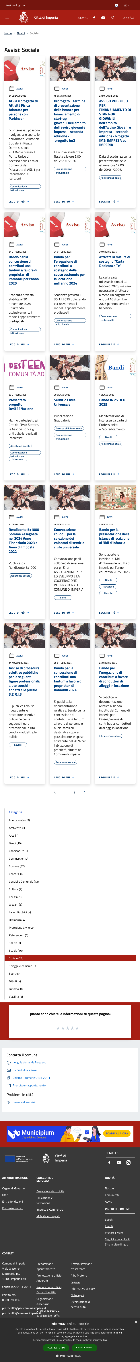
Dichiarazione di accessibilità (80, 1304)
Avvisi (16, 88)
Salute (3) (15, 943)
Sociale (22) (16, 958)
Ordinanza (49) (18, 920)
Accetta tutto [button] (56, 1347)
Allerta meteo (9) (19, 820)
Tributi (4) (15, 981)
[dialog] (70, 1340)
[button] (70, 1356)
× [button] (136, 1322)
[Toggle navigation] (7, 17)
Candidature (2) (18, 851)
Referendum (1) (18, 935)
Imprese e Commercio (49, 1209)
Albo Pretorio (79, 1275)
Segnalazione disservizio (44, 1301)
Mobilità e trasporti (48, 1216)
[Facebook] (92, 17)
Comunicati (112, 1195)
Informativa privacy (83, 1288)
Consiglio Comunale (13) (24, 881)
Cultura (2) (15, 889)
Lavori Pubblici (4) (20, 912)
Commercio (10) (18, 858)
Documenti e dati (12, 1208)
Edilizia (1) (15, 897)
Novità (21, 33)
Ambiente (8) (17, 828)
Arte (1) (13, 835)
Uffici (5, 1195)
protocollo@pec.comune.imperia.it (24, 1308)
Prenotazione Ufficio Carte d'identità (48, 1289)
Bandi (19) (15, 843)
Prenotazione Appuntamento (45, 1266)
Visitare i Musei (114, 1233)
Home (8, 33)
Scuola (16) (16, 950)
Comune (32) (17, 866)
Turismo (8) (16, 989)
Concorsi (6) (16, 874)
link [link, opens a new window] (105, 1340)
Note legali (77, 1295)
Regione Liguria (15, 5)
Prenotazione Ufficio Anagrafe (48, 1278)
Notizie (109, 1188)
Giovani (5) (15, 904)
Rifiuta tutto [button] (84, 1347)
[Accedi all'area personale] (116, 5)
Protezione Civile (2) (21, 927)
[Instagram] (110, 17)
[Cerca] (132, 17)
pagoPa (75, 1282)
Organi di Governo (13, 1188)
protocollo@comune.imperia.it (21, 1313)
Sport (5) (14, 973)
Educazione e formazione (44, 1200)
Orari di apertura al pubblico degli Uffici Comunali (48, 1315)
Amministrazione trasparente (81, 1266)
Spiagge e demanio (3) (22, 966)
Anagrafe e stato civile (50, 1191)
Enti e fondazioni (12, 1201)
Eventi (109, 1226)
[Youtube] (101, 17)
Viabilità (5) (16, 996)
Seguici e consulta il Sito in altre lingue (117, 1242)
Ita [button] (127, 5)
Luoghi (109, 1219)
